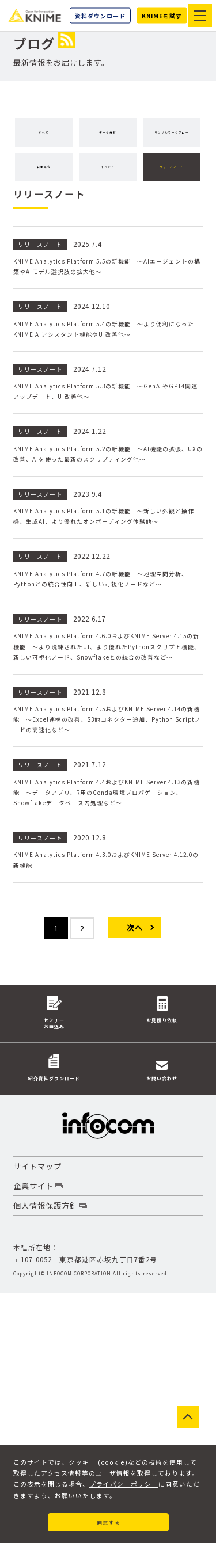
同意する (108, 1519)
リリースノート (111, 208)
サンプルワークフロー (56, 170)
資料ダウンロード (100, 16)
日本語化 (134, 170)
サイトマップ (37, 1416)
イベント (45, 208)
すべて (44, 132)
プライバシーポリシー (123, 1479)
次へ (135, 1170)
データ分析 (110, 132)
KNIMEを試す (162, 16)
